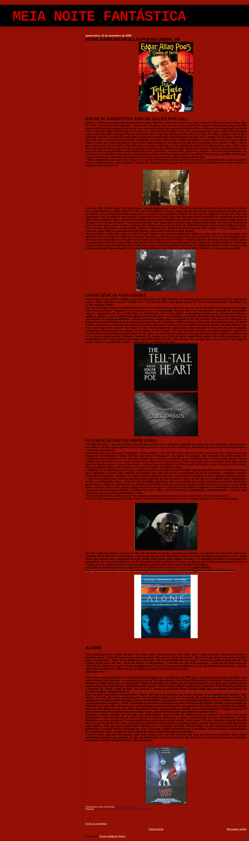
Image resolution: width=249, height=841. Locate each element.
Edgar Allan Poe (124, 809)
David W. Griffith (108, 809)
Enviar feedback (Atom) (112, 836)
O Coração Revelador (141, 809)
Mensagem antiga (236, 829)
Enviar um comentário (96, 823)
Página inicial (156, 829)
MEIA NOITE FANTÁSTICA (99, 17)
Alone (97, 809)
